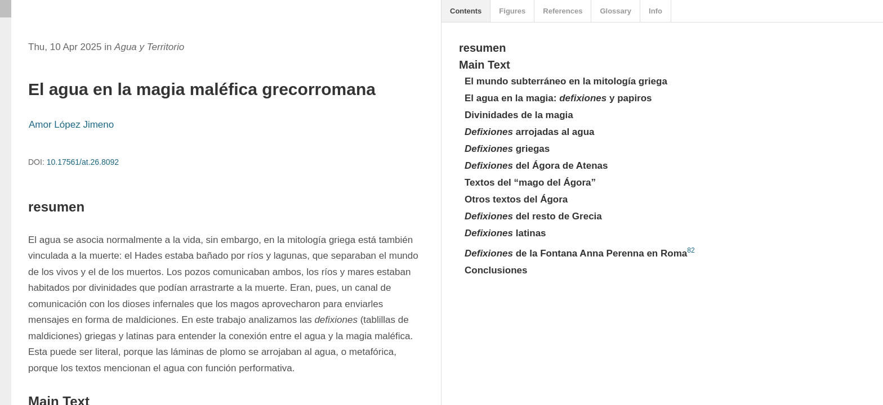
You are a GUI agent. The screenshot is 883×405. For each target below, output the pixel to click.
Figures (512, 11)
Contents (465, 11)
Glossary (615, 11)
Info (655, 11)
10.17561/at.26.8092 (83, 162)
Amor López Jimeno (71, 124)
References (562, 11)
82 (690, 250)
